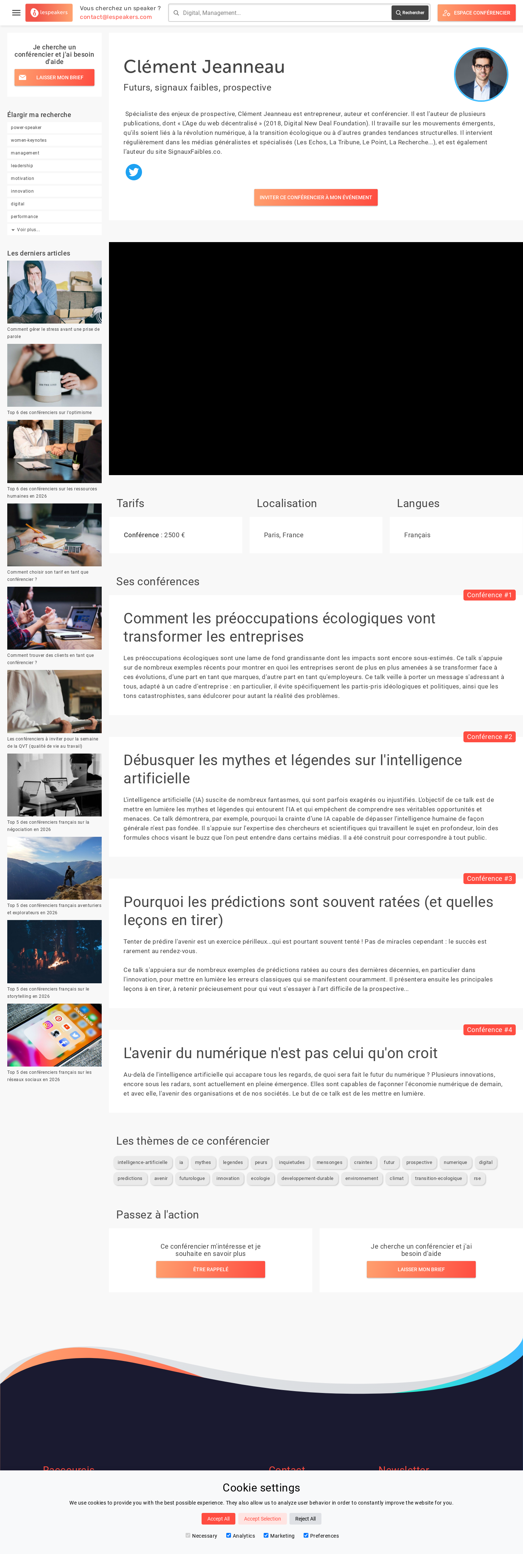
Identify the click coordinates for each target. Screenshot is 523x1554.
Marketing (279, 1536)
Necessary (202, 1536)
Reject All (305, 1519)
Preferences (321, 1536)
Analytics (240, 1536)
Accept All (218, 1519)
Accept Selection (262, 1519)
